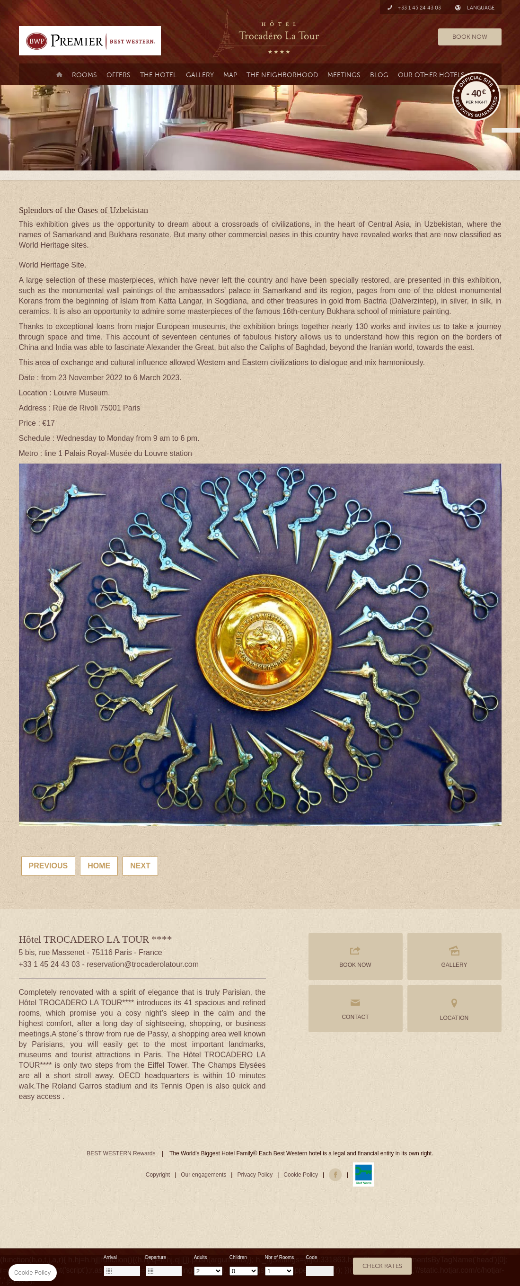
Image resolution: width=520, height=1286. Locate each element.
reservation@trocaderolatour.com (143, 964)
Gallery (200, 75)
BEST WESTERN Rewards (121, 1153)
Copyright (158, 1174)
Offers (118, 75)
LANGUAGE (474, 7)
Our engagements (203, 1174)
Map (230, 75)
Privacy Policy (255, 1174)
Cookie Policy (300, 1174)
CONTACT (355, 1008)
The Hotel (158, 75)
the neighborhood (282, 75)
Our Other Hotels (431, 75)
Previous (48, 866)
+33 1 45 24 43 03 (414, 7)
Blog (379, 75)
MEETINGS (344, 75)
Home (99, 866)
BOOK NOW (469, 37)
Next (140, 866)
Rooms (84, 75)
